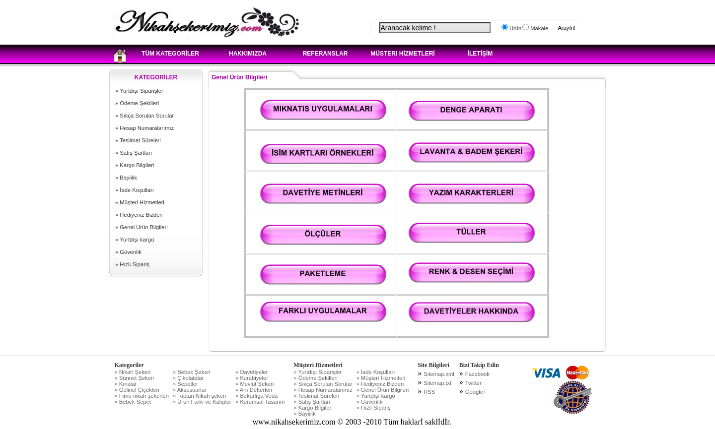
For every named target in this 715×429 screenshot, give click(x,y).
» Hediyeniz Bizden (139, 215)
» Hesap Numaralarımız (144, 128)
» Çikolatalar (188, 378)
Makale (538, 28)
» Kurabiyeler (251, 378)
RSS (429, 392)
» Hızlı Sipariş (132, 264)
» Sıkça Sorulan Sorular (144, 116)
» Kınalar (126, 384)
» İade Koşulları (134, 190)
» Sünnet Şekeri (134, 378)
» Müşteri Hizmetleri (139, 202)
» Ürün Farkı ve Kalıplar (202, 402)
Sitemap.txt (437, 383)
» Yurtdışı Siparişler (139, 91)
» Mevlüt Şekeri (254, 384)
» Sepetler (185, 384)
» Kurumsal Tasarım (260, 402)
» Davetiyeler (251, 372)
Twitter (473, 383)
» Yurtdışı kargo (134, 240)
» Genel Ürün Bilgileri (141, 227)
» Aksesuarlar (190, 390)
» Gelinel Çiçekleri (137, 390)
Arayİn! (566, 28)
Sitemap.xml (439, 374)
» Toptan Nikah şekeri (199, 396)
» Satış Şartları (133, 153)
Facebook (477, 374)
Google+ (476, 392)
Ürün (514, 28)
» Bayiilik (126, 178)
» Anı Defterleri (253, 390)
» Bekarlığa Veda (256, 396)
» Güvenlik (128, 252)
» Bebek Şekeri (192, 372)
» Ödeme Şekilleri (137, 103)
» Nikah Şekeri (133, 372)
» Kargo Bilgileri (134, 165)
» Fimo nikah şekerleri (142, 396)
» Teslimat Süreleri (138, 140)
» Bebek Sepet (133, 402)
